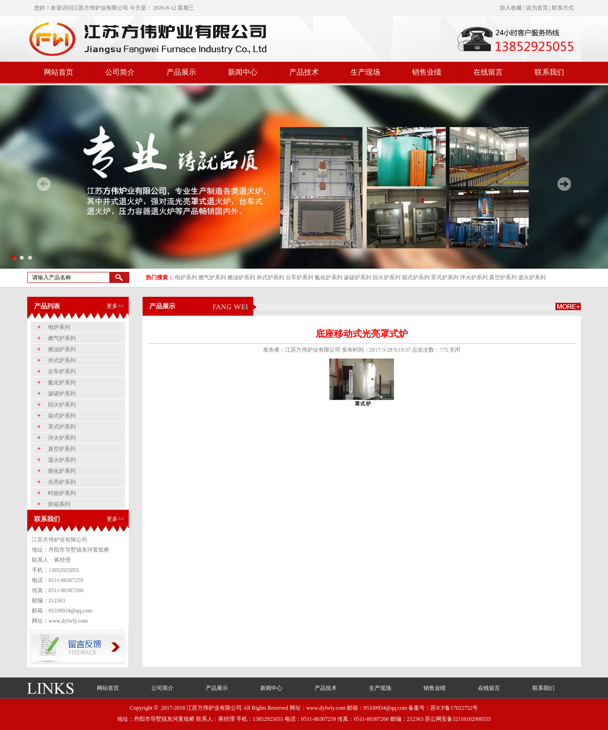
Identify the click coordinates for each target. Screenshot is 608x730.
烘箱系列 (59, 504)
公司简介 (120, 72)
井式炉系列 (270, 277)
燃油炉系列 (241, 277)
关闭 (454, 350)
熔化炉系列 (62, 471)
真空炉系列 (503, 277)
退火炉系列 (532, 277)
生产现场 (365, 72)
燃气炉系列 (212, 277)
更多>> (115, 306)
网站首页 (58, 72)
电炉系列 (186, 277)
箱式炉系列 (415, 277)
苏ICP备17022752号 (454, 708)
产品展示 (181, 72)
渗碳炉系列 (357, 277)
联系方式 (563, 8)
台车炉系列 (299, 277)
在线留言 (488, 72)
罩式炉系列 (445, 277)
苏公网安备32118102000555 (458, 719)
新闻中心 (242, 72)
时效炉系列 (62, 493)
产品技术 (304, 72)
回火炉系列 (386, 277)
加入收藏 (511, 8)
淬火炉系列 (474, 277)
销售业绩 (426, 72)
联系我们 (549, 72)
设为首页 (537, 8)
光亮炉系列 (62, 482)
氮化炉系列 (328, 277)
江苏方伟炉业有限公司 (100, 8)
